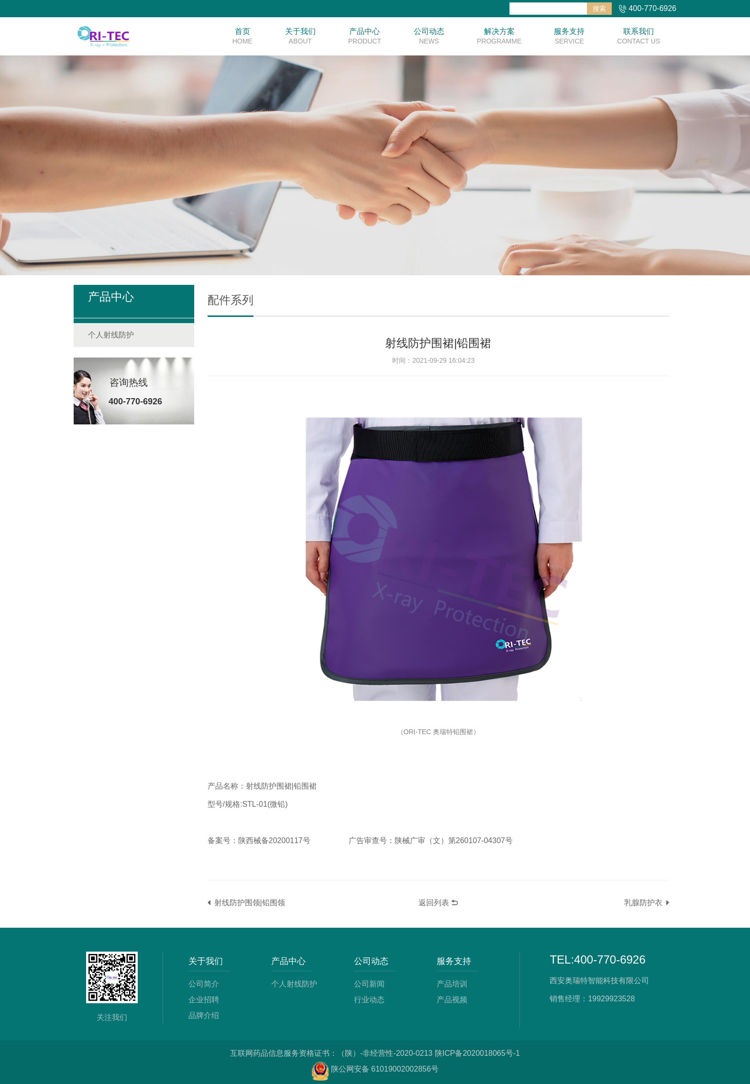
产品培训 (452, 983)
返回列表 (434, 902)
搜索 (599, 8)
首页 (242, 36)
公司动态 (429, 36)
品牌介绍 (203, 1014)
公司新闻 (369, 983)
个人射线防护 (111, 335)
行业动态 (369, 999)
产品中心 (364, 36)
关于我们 (300, 36)
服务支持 (569, 36)
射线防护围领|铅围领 (249, 902)
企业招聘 (203, 999)
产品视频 (452, 999)
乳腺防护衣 (643, 902)
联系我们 (638, 36)
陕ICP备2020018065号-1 (477, 1051)
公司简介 (203, 983)
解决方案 (499, 36)
